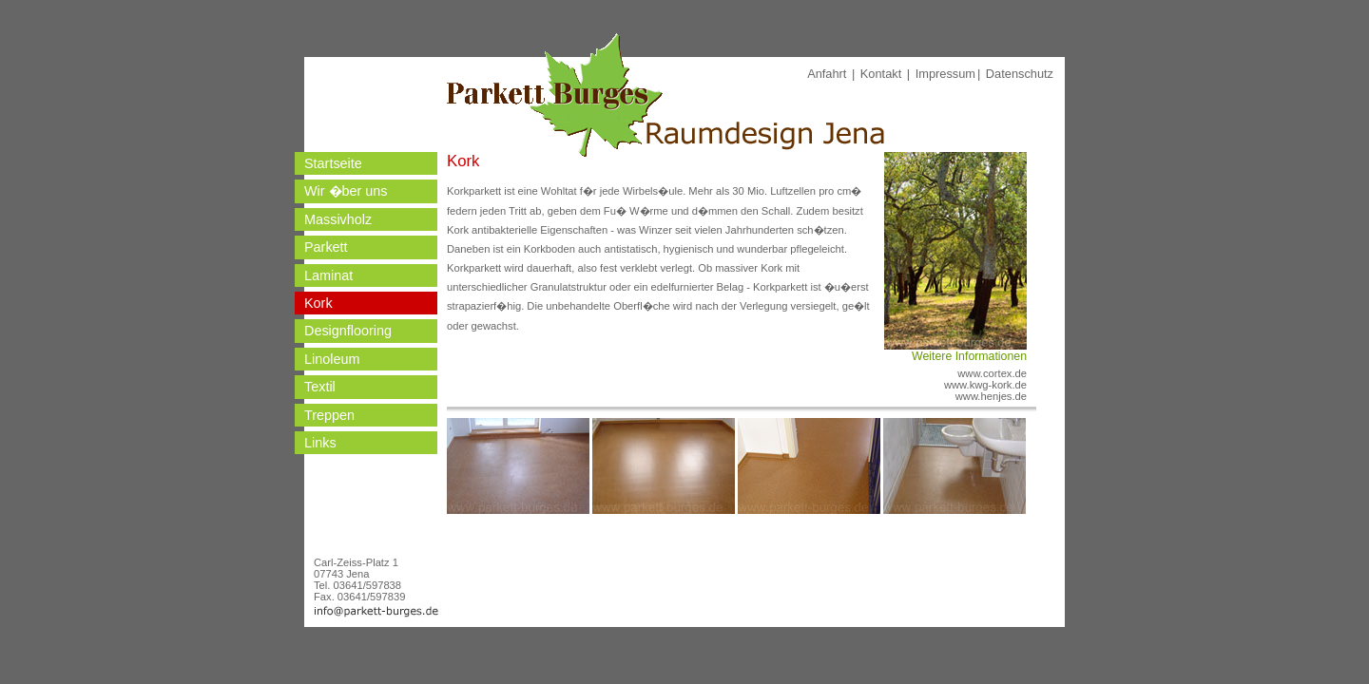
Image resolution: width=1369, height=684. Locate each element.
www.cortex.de (992, 373)
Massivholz (338, 219)
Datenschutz (1019, 73)
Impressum (945, 73)
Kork (318, 303)
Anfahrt (826, 73)
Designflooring (348, 330)
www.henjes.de (991, 396)
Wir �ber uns (346, 191)
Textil (320, 386)
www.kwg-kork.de (985, 384)
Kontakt (880, 73)
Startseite (333, 163)
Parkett (326, 247)
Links (320, 442)
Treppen (329, 415)
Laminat (328, 275)
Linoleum (331, 359)
